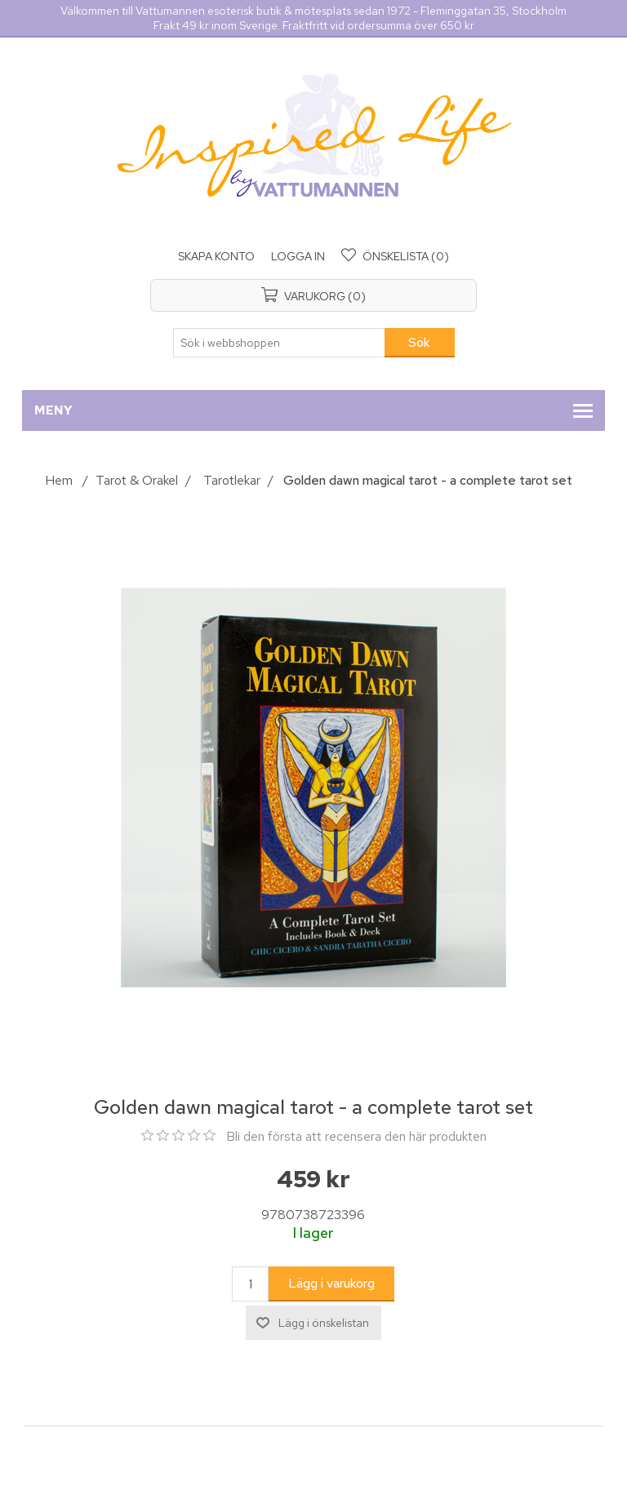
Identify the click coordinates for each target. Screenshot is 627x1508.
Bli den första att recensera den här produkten (356, 1136)
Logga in (298, 256)
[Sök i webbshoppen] (279, 342)
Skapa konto (216, 256)
